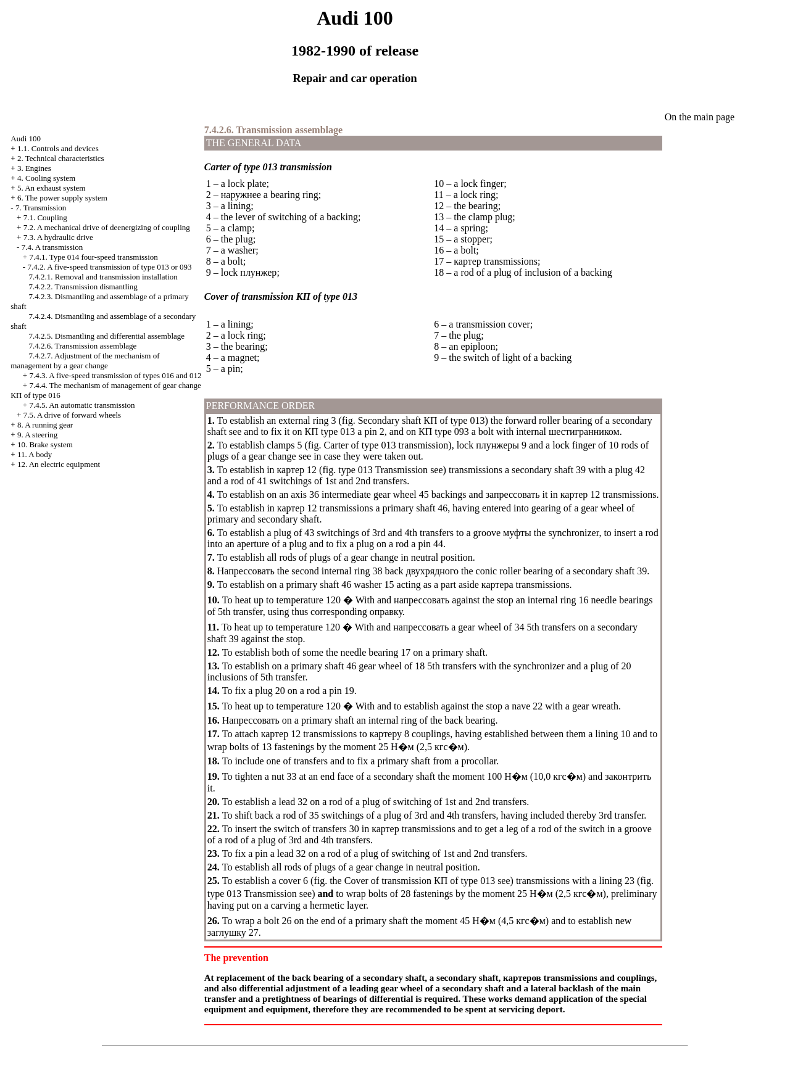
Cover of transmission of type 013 (419, 880)
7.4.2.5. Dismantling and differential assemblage (107, 336)
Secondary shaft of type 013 (421, 420)
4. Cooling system (46, 178)
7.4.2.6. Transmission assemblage (83, 345)
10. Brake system (45, 444)
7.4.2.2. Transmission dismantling (83, 286)
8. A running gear (45, 424)
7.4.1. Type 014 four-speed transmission (93, 257)
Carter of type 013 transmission (386, 445)
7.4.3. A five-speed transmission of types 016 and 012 (115, 375)
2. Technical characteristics (60, 158)
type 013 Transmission (383, 470)
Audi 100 (25, 138)
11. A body (34, 454)
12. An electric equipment (58, 464)
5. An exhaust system (51, 187)
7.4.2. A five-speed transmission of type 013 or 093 (109, 266)
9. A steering (37, 434)
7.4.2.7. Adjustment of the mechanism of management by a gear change (84, 360)
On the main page (699, 117)
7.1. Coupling (45, 217)
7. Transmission (40, 207)
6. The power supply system (62, 197)
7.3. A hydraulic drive (58, 237)
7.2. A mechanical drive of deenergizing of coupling (106, 227)
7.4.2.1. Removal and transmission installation (103, 276)
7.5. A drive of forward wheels (72, 414)
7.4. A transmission (52, 247)
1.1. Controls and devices (58, 148)
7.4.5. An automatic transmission (82, 405)
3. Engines (34, 168)
